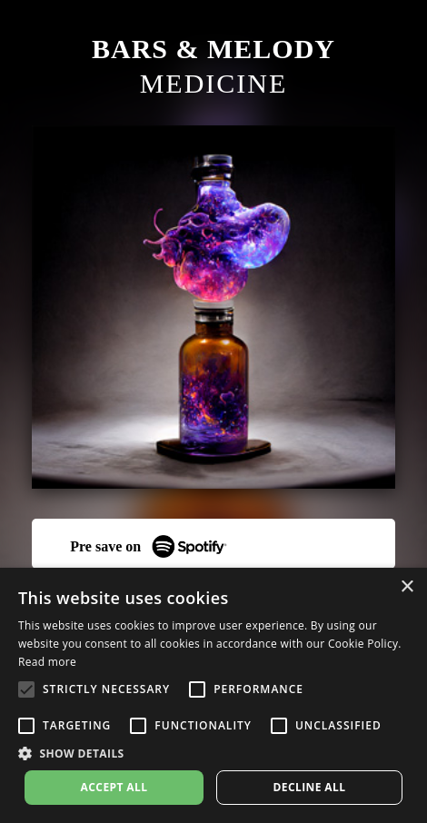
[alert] (213, 695)
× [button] (406, 587)
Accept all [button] (114, 787)
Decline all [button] (309, 787)
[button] (213, 753)
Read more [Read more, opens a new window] (47, 661)
